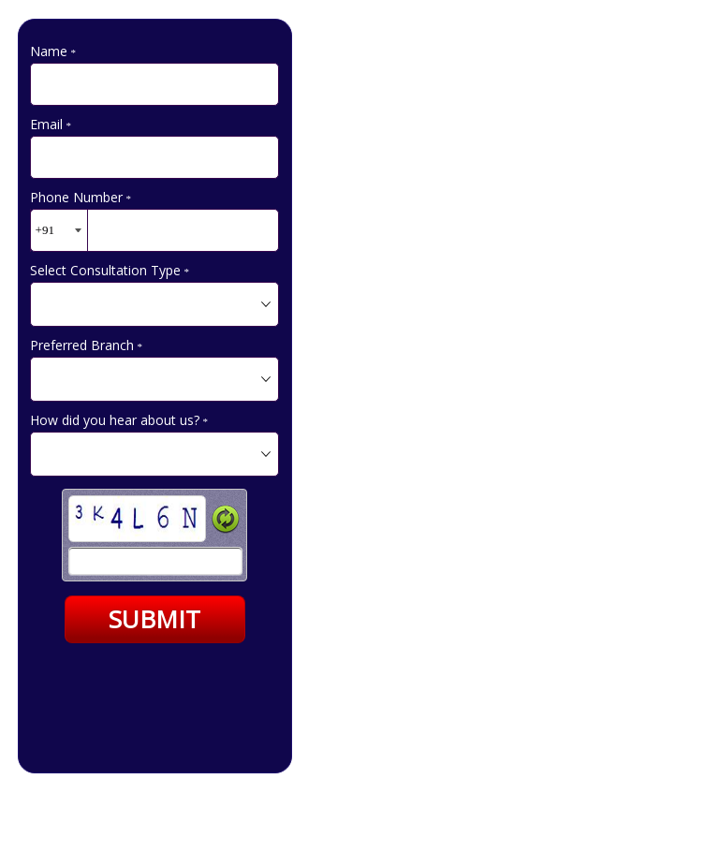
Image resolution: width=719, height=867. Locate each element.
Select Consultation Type (110, 270)
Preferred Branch (86, 345)
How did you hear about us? (119, 420)
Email (51, 124)
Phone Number (81, 197)
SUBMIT (154, 619)
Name (53, 51)
